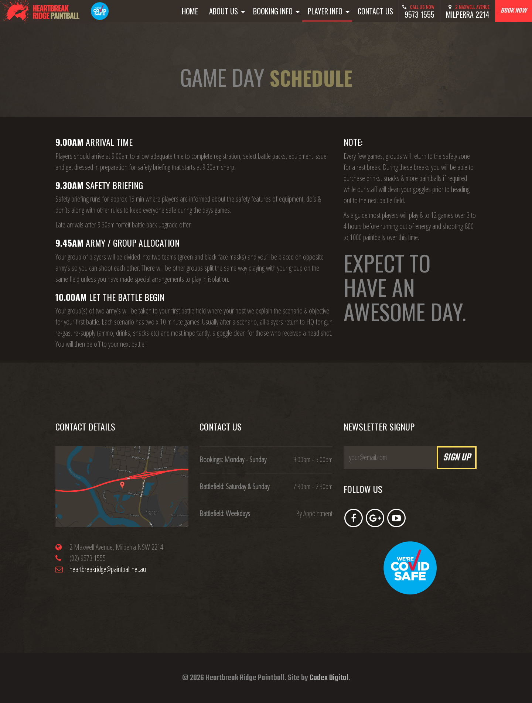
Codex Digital (329, 678)
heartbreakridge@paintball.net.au (107, 569)
